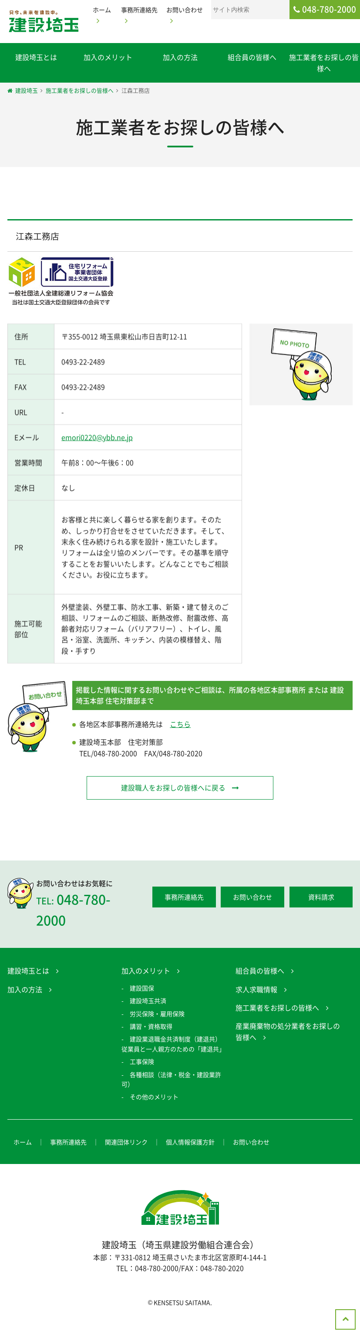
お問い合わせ (252, 913)
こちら (180, 740)
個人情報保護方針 (190, 1158)
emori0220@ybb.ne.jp (97, 450)
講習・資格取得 (151, 1042)
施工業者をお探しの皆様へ (277, 1024)
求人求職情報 (256, 1005)
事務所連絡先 (184, 913)
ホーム (22, 1158)
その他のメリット (154, 1113)
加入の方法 (180, 57)
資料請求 (321, 913)
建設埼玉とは (36, 57)
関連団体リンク (126, 1158)
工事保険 (142, 1078)
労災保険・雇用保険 (157, 1030)
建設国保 (142, 1004)
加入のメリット (108, 57)
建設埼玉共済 (148, 1017)
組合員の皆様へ (252, 57)
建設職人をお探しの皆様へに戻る (173, 804)
